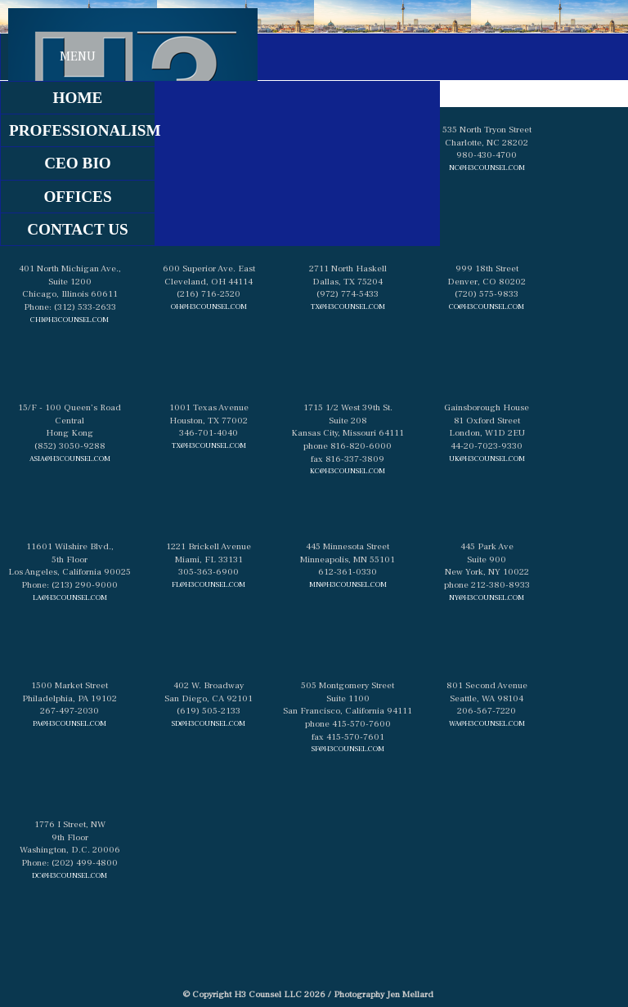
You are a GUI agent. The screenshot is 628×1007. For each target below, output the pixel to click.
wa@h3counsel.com (487, 723)
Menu (78, 56)
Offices (77, 196)
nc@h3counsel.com (487, 167)
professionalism (82, 130)
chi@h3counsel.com (69, 319)
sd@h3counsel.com (208, 723)
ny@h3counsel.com (486, 597)
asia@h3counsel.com (69, 458)
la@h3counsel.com (70, 597)
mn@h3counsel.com (348, 584)
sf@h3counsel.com (348, 749)
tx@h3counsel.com (348, 306)
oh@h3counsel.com (209, 306)
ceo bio (77, 163)
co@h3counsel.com (486, 306)
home (78, 97)
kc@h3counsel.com (347, 471)
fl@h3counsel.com (208, 584)
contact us (77, 229)
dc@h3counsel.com (69, 875)
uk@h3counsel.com (487, 458)
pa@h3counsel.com (69, 723)
